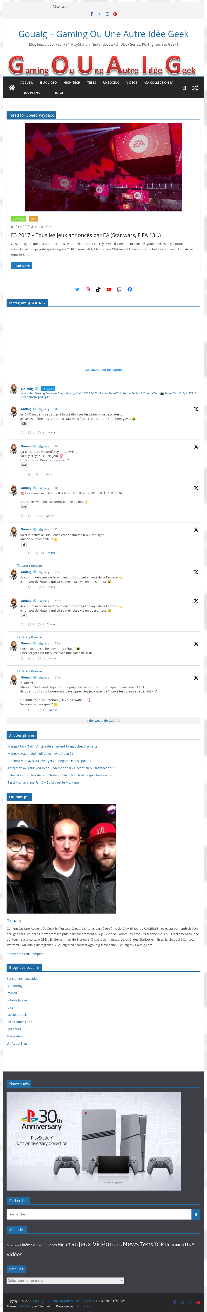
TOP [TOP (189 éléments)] (159, 1244)
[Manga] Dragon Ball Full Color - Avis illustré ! (40, 753)
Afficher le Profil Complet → (27, 954)
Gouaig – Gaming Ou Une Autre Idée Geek (103, 34)
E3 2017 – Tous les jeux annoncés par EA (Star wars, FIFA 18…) (86, 235)
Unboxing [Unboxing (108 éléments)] (174, 1244)
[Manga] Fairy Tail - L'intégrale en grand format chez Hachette (52, 746)
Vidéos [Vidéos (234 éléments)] (14, 1254)
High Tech (72, 82)
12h (57, 529)
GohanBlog (14, 986)
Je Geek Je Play (17, 1000)
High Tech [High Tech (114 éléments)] (68, 1244)
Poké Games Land (19, 1022)
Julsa (10, 1007)
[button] (42, 93)
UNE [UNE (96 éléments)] (189, 1245)
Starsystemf (15, 1036)
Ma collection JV (158, 82)
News (33, 218)
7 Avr (58, 572)
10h (57, 409)
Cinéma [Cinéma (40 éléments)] (26, 1245)
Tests (91, 82)
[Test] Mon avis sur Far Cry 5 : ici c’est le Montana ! (44, 782)
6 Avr (58, 677)
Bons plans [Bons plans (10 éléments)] (13, 1245)
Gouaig (26, 409)
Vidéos (131, 82)
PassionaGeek (17, 1015)
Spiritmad (14, 1029)
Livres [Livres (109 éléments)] (116, 1244)
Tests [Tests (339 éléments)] (146, 1244)
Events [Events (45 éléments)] (51, 1244)
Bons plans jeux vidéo (22, 978)
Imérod (12, 993)
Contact (59, 93)
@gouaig (44, 409)
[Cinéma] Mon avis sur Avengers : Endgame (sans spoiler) (49, 761)
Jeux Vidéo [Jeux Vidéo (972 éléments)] (94, 1243)
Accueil (27, 82)
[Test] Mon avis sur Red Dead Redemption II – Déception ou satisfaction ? (60, 768)
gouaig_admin (43, 226)
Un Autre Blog (17, 1043)
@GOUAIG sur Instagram (103, 370)
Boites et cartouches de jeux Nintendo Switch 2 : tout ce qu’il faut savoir (59, 775)
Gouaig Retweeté (32, 566)
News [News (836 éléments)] (131, 1243)
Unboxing (111, 82)
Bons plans (30, 93)
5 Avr (58, 643)
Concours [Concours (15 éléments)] (39, 1245)
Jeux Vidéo (48, 82)
